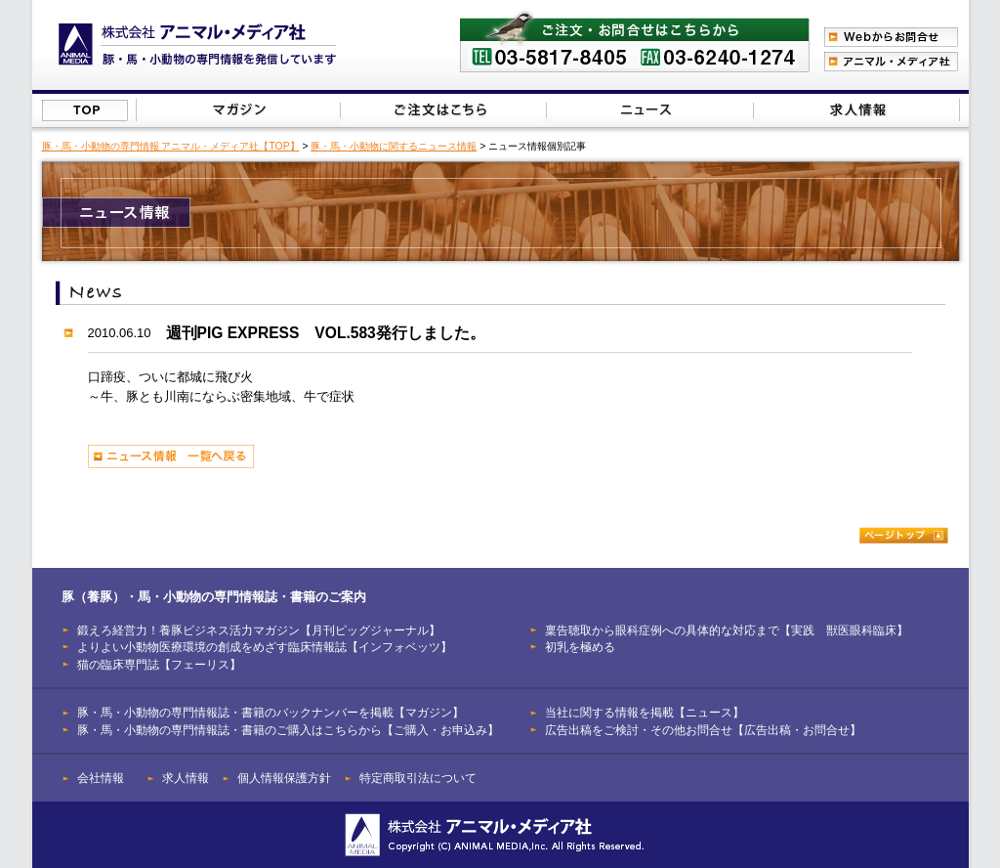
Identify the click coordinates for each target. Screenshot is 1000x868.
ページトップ (903, 535)
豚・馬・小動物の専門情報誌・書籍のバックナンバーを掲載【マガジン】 (270, 712)
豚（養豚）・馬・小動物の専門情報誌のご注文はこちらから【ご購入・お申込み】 (442, 110)
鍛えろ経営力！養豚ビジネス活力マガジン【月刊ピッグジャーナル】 (258, 630)
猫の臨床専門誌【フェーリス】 (159, 664)
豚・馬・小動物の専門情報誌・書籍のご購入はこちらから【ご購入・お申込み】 (288, 729)
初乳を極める (580, 646)
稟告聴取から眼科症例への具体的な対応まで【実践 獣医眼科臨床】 (726, 630)
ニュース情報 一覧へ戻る (171, 456)
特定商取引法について (418, 777)
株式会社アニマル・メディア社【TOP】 (85, 110)
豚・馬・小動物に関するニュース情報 (394, 146)
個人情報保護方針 (284, 777)
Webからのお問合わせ (891, 37)
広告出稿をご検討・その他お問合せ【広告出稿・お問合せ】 (703, 729)
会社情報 (100, 777)
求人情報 (185, 777)
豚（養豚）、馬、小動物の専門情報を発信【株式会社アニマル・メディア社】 (198, 44)
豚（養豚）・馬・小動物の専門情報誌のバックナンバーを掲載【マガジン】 (239, 110)
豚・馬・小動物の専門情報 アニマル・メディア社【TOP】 (171, 146)
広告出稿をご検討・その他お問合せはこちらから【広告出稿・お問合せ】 (856, 110)
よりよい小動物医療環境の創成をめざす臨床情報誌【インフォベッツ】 (264, 646)
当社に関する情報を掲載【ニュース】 (651, 110)
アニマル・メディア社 (891, 61)
